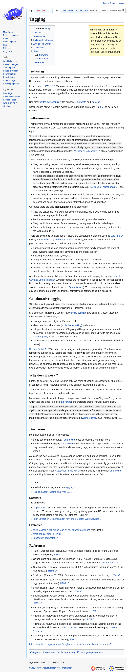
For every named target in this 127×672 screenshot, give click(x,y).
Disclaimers (67, 668)
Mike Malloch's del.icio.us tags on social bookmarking (60, 530)
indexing (95, 102)
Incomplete (49, 652)
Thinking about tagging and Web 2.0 (51, 492)
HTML (51, 570)
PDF (55, 554)
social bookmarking (71, 325)
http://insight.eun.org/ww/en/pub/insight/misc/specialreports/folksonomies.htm (68, 644)
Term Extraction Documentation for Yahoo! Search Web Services (66, 519)
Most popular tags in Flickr (46, 534)
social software (78, 312)
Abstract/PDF (108, 562)
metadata (81, 102)
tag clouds (66, 401)
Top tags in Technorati (44, 538)
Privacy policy (34, 668)
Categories (36, 652)
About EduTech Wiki (51, 668)
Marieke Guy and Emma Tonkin (57, 239)
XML (102, 107)
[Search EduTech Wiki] (113, 10)
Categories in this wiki (66, 470)
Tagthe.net (38, 507)
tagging (69, 487)
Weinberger (39, 336)
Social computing (66, 652)
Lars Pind (115, 235)
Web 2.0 (50, 86)
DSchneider (70, 439)
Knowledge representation (90, 652)
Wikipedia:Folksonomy (85, 151)
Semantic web (76, 287)
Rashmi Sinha (36, 349)
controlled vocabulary (50, 102)
